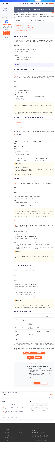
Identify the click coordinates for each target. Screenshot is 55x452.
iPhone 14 (41, 405)
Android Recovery (43, 407)
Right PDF (16, 183)
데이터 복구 (31, 3)
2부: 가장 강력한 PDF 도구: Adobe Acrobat (22, 25)
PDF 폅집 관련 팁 (4, 10)
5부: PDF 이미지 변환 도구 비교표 (21, 30)
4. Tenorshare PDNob (19, 127)
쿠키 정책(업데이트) (22, 434)
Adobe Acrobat (16, 76)
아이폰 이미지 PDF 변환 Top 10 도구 (10, 404)
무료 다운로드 (6, 31)
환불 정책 (20, 435)
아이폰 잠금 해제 (7, 429)
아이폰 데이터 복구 (8, 432)
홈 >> (2, 417)
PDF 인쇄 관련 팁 (4, 15)
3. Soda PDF (18, 125)
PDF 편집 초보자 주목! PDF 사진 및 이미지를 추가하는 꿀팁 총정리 (14, 408)
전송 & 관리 (37, 3)
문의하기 (20, 429)
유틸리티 (42, 3)
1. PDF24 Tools (18, 122)
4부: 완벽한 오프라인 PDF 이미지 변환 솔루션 (23, 28)
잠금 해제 (26, 3)
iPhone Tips (46, 408)
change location (37, 407)
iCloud (42, 408)
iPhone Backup (33, 408)
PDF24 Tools (16, 139)
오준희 (16, 12)
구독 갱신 (20, 437)
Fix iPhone (38, 410)
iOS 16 (32, 407)
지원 (46, 3)
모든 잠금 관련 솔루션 (8, 437)
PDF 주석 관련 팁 (4, 17)
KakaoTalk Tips (46, 405)
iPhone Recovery (43, 410)
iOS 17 (37, 405)
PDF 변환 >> (4, 417)
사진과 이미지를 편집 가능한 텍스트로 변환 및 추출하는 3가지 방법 (14, 412)
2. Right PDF (18, 124)
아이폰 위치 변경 (7, 435)
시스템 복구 (21, 3)
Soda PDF (16, 225)
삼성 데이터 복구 (7, 434)
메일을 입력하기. (37, 428)
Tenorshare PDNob (7, 24)
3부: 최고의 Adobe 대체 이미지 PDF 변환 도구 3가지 (24, 27)
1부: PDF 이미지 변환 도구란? (20, 23)
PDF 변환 (28, 12)
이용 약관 (20, 432)
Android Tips (32, 410)
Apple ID (38, 408)
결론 (16, 32)
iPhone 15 (32, 405)
